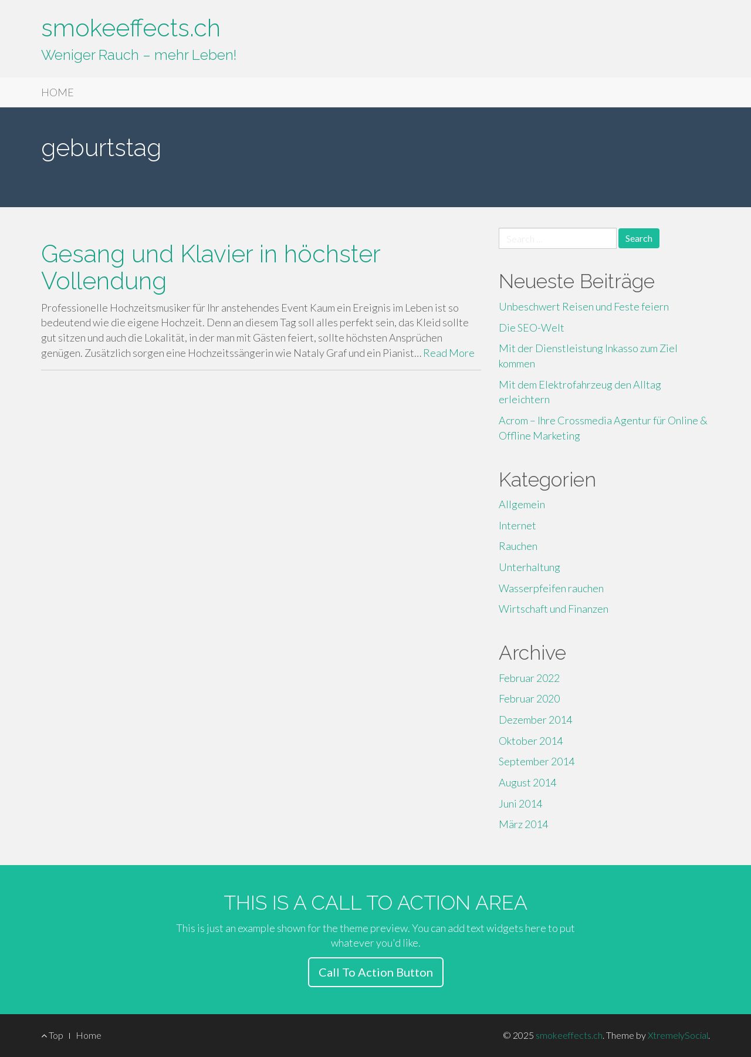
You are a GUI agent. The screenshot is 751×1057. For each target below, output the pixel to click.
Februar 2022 (529, 677)
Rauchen (518, 545)
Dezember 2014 (535, 719)
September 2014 (536, 761)
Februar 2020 (529, 698)
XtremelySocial (678, 1035)
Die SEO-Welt (531, 327)
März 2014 (523, 824)
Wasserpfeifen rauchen (551, 588)
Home (89, 1035)
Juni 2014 (520, 803)
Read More (449, 352)
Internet (517, 525)
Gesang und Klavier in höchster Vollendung (210, 267)
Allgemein (522, 504)
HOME (57, 92)
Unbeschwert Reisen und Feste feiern (584, 306)
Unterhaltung (529, 566)
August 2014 (527, 782)
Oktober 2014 (531, 740)
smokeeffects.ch (131, 27)
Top (52, 1035)
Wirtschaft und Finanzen (553, 608)
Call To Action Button (376, 972)
